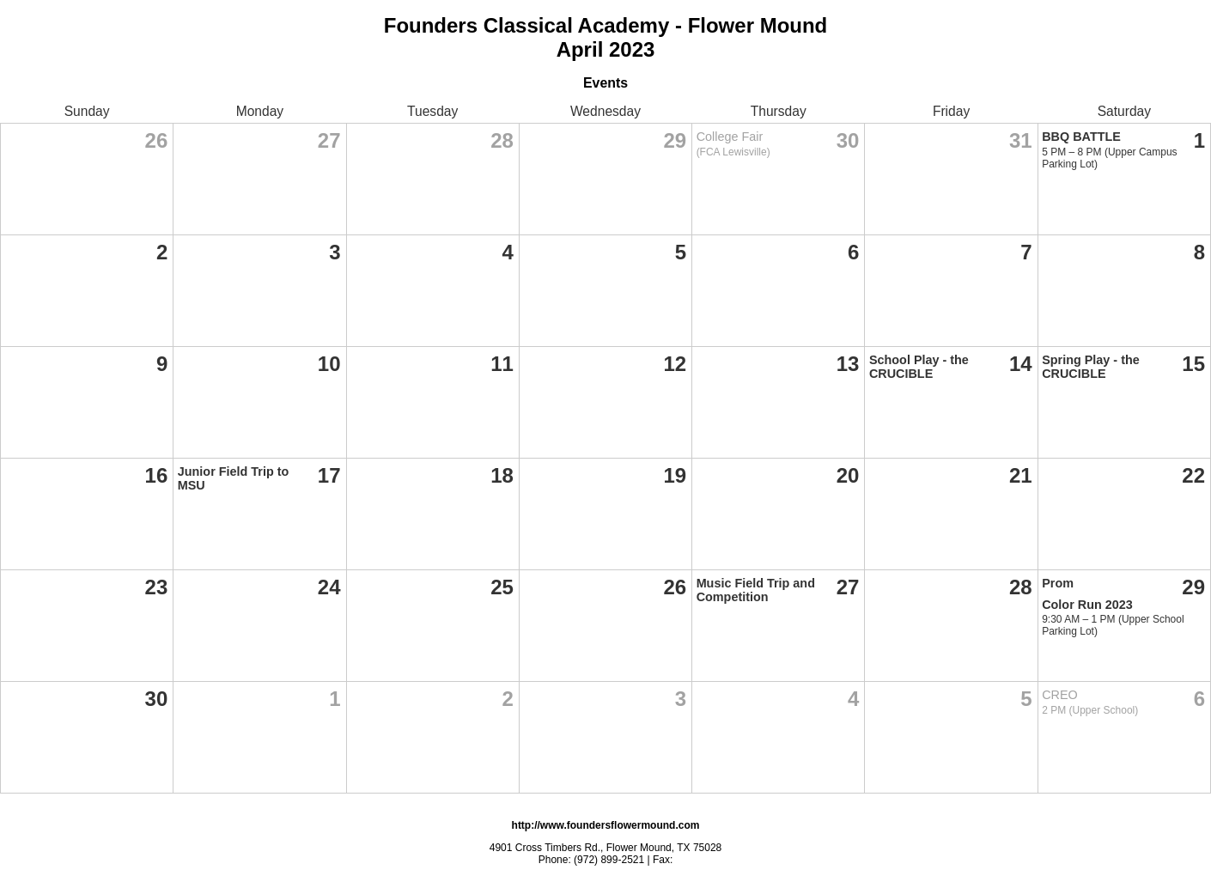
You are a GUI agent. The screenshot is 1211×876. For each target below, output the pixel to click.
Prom (1058, 583)
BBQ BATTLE (1081, 136)
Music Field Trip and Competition (756, 590)
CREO (1060, 695)
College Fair (730, 136)
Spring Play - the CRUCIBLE (1091, 366)
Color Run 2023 (1087, 604)
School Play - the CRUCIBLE (919, 366)
